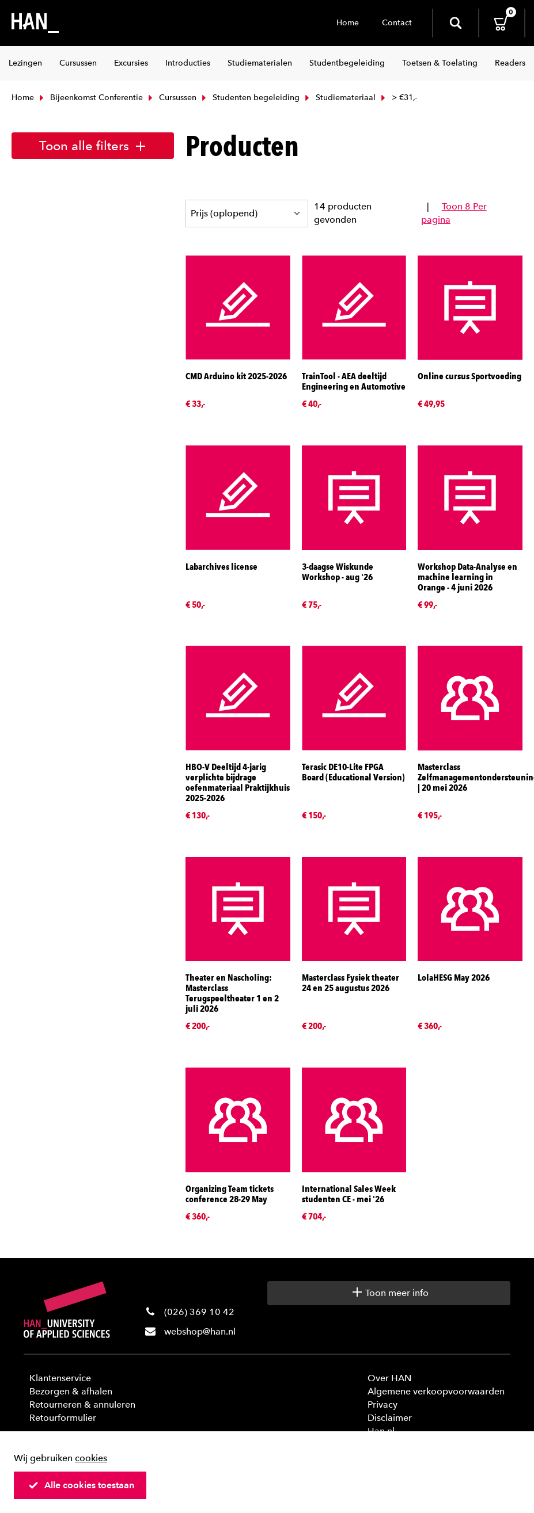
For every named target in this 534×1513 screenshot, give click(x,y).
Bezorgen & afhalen (70, 1391)
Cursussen (171, 97)
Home (347, 23)
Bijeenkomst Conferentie (90, 97)
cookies (91, 1458)
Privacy (382, 1404)
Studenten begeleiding (249, 97)
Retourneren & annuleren (82, 1404)
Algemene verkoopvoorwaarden (436, 1391)
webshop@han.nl (200, 1331)
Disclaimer (390, 1417)
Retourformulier (62, 1417)
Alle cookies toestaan (81, 1485)
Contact (397, 23)
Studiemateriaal (339, 97)
